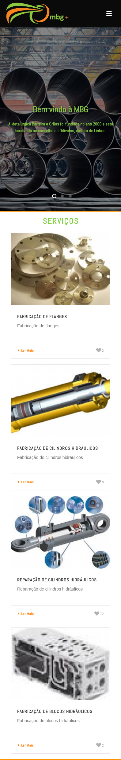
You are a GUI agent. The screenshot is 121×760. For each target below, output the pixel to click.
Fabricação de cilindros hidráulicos (57, 448)
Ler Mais (25, 350)
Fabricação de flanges (42, 316)
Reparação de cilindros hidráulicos (57, 580)
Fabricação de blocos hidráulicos (55, 711)
